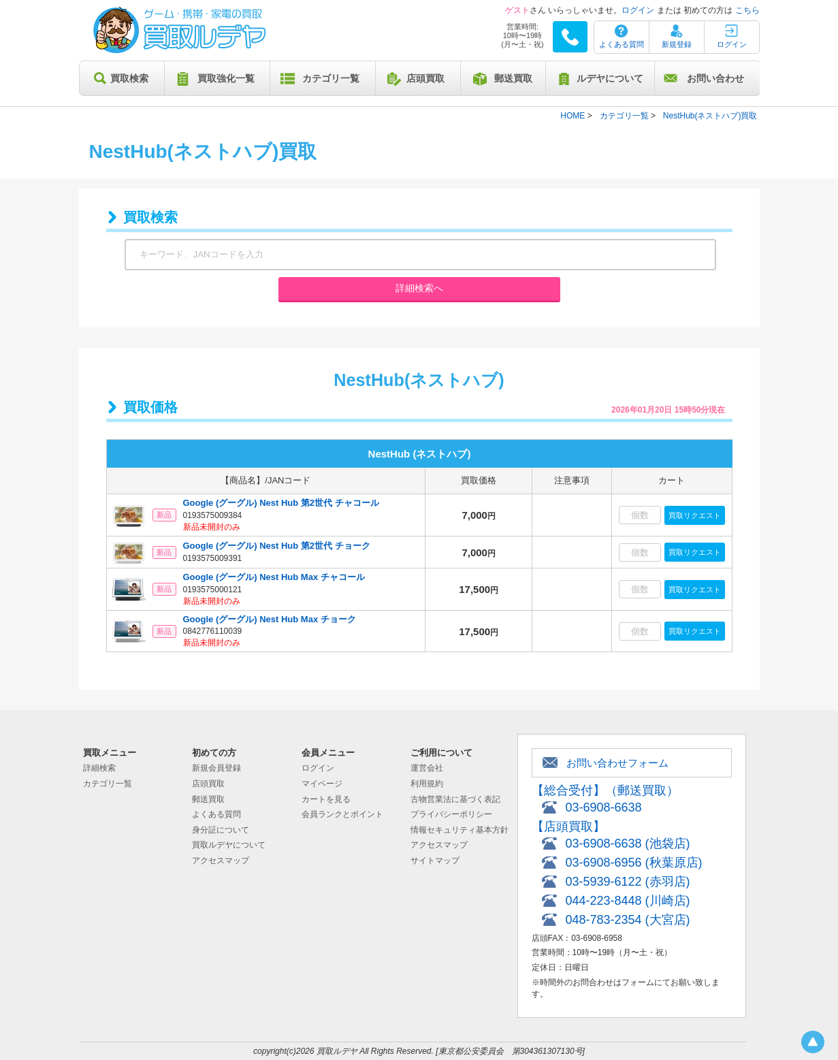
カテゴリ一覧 (330, 78)
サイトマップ (435, 860)
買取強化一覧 (226, 78)
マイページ (322, 783)
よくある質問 (621, 44)
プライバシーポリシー (451, 814)
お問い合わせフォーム (617, 763)
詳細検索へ (419, 288)
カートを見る (326, 799)
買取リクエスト (694, 515)
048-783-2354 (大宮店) (628, 920)
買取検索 (129, 78)
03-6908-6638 (604, 807)
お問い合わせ (715, 78)
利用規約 (426, 783)
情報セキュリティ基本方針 (459, 830)
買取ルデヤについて (228, 845)
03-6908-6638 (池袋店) (628, 843)
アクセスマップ (220, 860)
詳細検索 (99, 768)
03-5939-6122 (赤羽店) (628, 881)
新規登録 (677, 44)
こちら (747, 10)
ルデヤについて (610, 78)
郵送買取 (513, 78)
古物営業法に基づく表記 (455, 799)
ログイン (638, 10)
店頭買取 (425, 78)
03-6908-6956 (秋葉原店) (634, 862)
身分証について (220, 830)
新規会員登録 (216, 768)
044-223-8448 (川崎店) (628, 901)
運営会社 (426, 768)
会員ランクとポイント (342, 814)
